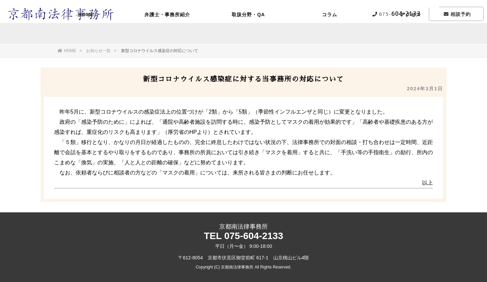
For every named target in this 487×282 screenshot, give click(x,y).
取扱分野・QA (248, 35)
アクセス (410, 35)
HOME (86, 35)
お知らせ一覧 (98, 50)
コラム (329, 35)
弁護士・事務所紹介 (167, 35)
